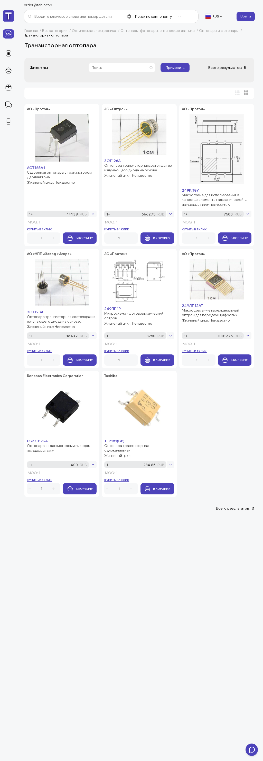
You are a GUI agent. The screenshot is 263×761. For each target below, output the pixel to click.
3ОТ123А (66, 325)
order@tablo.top (38, 5)
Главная (33, 31)
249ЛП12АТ (68, 465)
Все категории (57, 31)
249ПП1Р (66, 407)
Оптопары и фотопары (221, 31)
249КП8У (66, 248)
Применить (175, 67)
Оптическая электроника (96, 31)
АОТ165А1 (67, 109)
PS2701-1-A (68, 528)
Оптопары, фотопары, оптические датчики (159, 31)
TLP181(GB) (68, 581)
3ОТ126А (64, 172)
